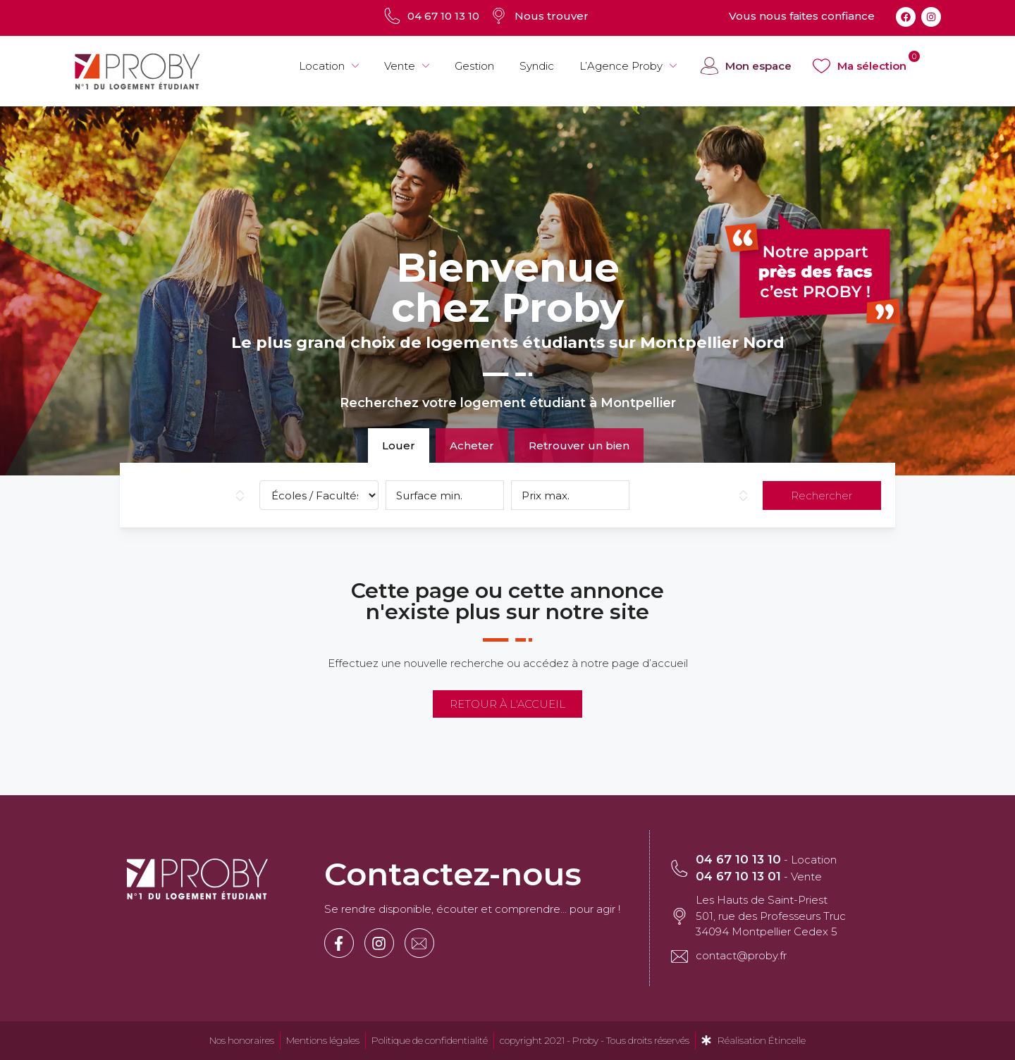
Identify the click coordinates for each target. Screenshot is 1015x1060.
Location (329, 66)
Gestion (474, 66)
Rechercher (821, 495)
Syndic (536, 66)
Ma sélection (871, 66)
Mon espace (758, 66)
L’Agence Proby (628, 66)
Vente (406, 66)
